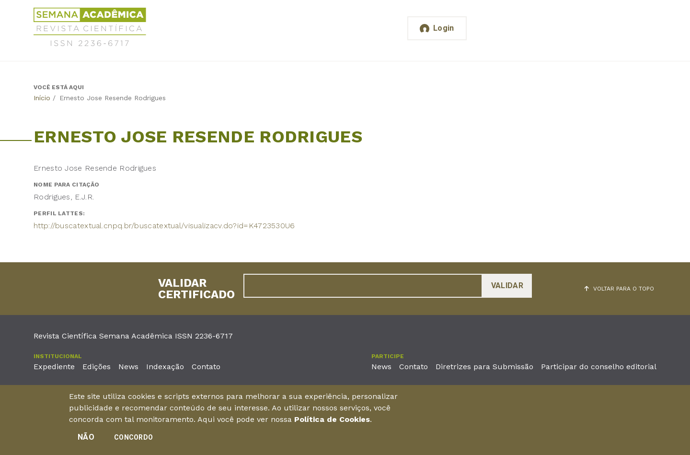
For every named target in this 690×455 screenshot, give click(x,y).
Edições (96, 366)
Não (86, 438)
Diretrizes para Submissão (484, 366)
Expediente (54, 366)
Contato (206, 366)
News (128, 366)
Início (42, 98)
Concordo (133, 438)
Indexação (165, 366)
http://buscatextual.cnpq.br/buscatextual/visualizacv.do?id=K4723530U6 (164, 225)
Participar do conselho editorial (598, 366)
